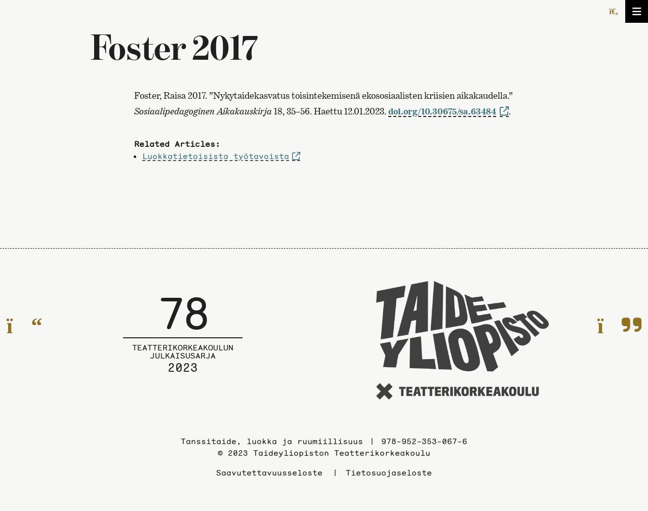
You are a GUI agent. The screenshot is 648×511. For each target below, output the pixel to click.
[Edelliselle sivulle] (25, 326)
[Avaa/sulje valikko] (636, 11)
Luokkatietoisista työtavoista (215, 156)
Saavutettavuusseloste (269, 472)
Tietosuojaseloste (389, 472)
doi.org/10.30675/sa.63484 (442, 111)
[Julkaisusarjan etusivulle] (183, 342)
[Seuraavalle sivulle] (619, 326)
